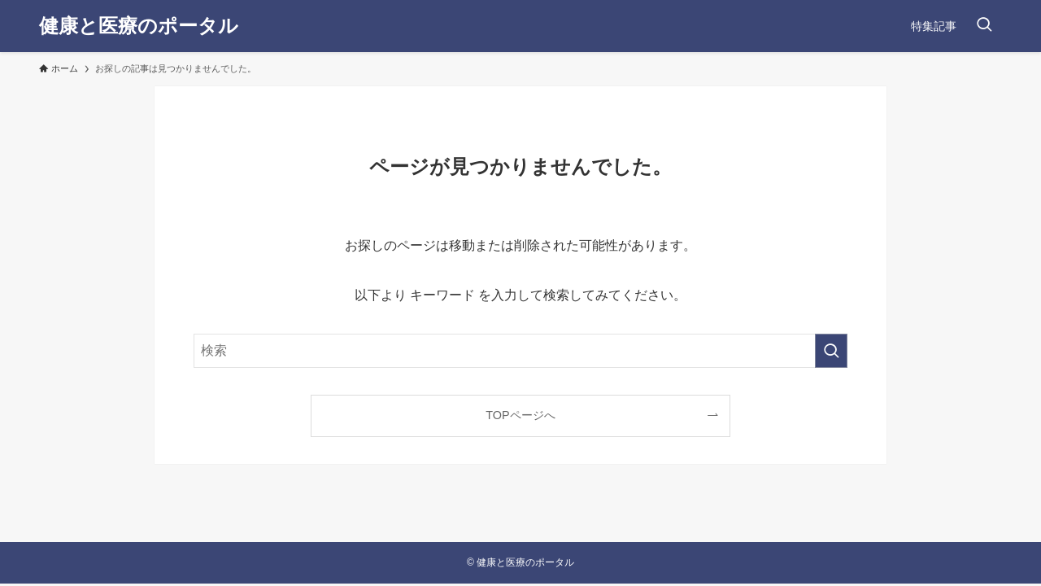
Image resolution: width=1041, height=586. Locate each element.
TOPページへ (520, 415)
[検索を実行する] (831, 351)
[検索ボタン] (984, 26)
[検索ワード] (520, 351)
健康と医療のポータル (138, 26)
